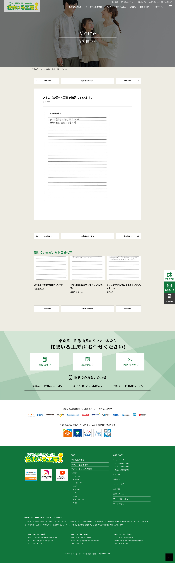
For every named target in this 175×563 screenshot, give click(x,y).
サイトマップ (118, 504)
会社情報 (117, 489)
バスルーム (76, 490)
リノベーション (78, 480)
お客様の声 (144, 7)
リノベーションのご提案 (116, 7)
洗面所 (75, 486)
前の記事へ (47, 81)
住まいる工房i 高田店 (122, 467)
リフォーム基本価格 (94, 7)
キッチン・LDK (78, 483)
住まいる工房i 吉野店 (122, 470)
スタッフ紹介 (118, 484)
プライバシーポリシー (122, 499)
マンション (76, 476)
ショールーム (158, 7)
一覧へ (87, 81)
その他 (75, 503)
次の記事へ (127, 81)
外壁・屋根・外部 (79, 500)
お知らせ (117, 480)
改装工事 (46, 102)
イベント (117, 475)
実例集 (133, 7)
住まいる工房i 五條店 (122, 463)
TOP (26, 69)
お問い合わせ (118, 494)
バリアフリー (77, 496)
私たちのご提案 (75, 7)
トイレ (75, 493)
